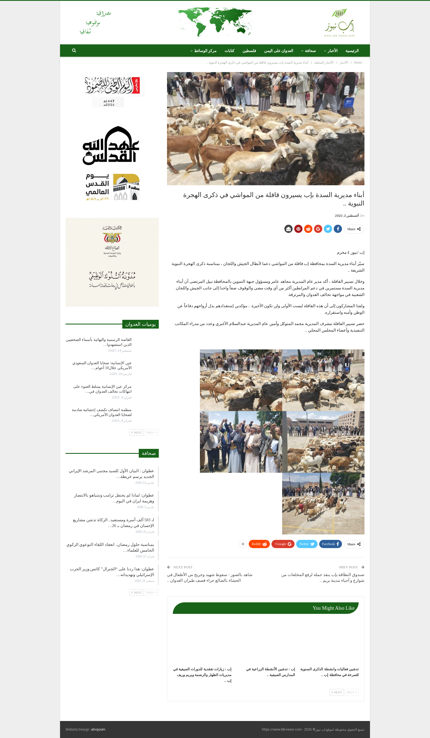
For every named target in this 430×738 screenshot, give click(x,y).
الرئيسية (352, 51)
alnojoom (98, 729)
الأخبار (333, 51)
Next (337, 692)
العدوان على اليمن (278, 51)
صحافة (310, 51)
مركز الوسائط (205, 51)
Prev (352, 692)
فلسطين (249, 51)
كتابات (229, 51)
